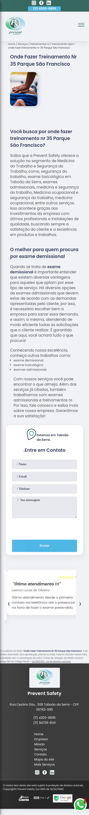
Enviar (44, 545)
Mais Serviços (44, 764)
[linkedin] (49, 3)
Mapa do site (44, 759)
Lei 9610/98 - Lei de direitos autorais (51, 661)
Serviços (40, 749)
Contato (40, 754)
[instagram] (34, 3)
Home (38, 734)
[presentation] (44, 528)
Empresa (41, 739)
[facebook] (41, 3)
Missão (39, 744)
